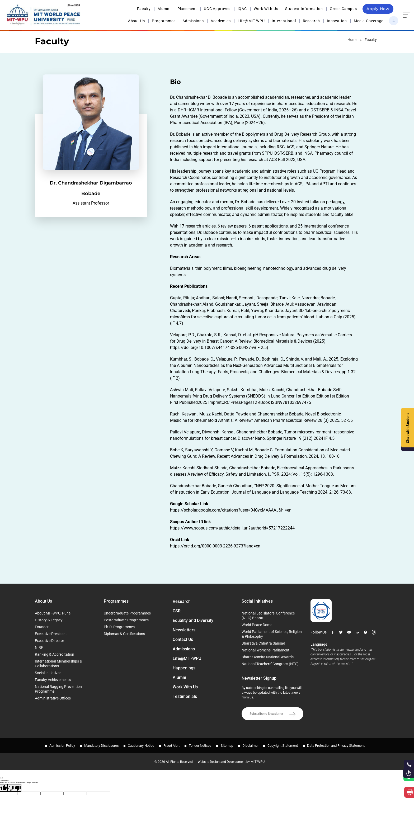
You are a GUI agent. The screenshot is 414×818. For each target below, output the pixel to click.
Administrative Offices (53, 698)
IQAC (242, 9)
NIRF (39, 647)
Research (311, 20)
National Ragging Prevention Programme (58, 688)
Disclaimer (253, 744)
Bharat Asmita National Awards (268, 657)
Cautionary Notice (138, 744)
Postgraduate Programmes (126, 620)
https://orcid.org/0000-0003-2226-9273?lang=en (215, 546)
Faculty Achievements (53, 680)
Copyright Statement (287, 744)
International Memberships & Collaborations (58, 663)
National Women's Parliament (265, 650)
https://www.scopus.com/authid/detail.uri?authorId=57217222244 (232, 528)
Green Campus (343, 9)
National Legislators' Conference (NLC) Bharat (268, 615)
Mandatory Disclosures (97, 744)
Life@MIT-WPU (251, 20)
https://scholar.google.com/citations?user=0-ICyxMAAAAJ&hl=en (230, 510)
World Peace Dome (257, 625)
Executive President (51, 634)
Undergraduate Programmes (127, 613)
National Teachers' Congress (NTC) (270, 664)
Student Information (304, 9)
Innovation (337, 20)
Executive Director (49, 641)
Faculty (144, 9)
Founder (42, 627)
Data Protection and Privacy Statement (341, 744)
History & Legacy (49, 620)
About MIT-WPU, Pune (52, 613)
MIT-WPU (260, 759)
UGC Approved (217, 9)
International (284, 20)
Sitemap (228, 744)
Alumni (164, 9)
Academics (221, 20)
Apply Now (377, 8)
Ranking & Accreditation (54, 654)
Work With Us (266, 9)
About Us (136, 20)
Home (352, 39)
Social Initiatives (48, 673)
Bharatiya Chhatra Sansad (263, 643)
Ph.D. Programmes (119, 627)
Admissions (193, 20)
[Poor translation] (14, 785)
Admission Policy (56, 744)
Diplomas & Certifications (124, 634)
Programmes (164, 20)
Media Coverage (369, 20)
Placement (187, 9)
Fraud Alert (170, 744)
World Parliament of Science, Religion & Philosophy (272, 634)
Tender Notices (200, 744)
